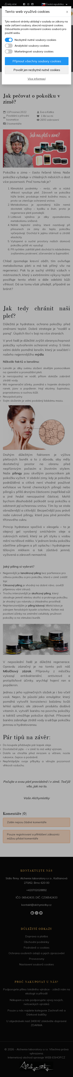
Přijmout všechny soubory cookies (36, 61)
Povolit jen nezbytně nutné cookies (36, 70)
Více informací (37, 78)
